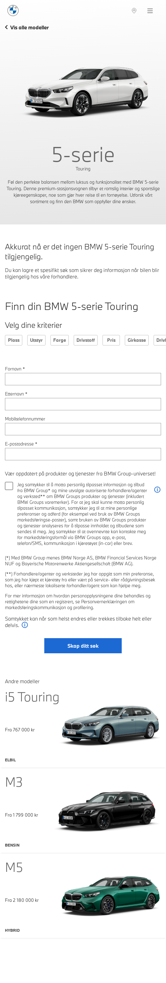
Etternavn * (16, 394)
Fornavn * (15, 369)
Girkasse (137, 340)
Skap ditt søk (83, 645)
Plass (14, 340)
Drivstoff (85, 340)
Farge (59, 340)
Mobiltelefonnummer (25, 419)
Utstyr (36, 340)
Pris (111, 340)
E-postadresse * (21, 444)
